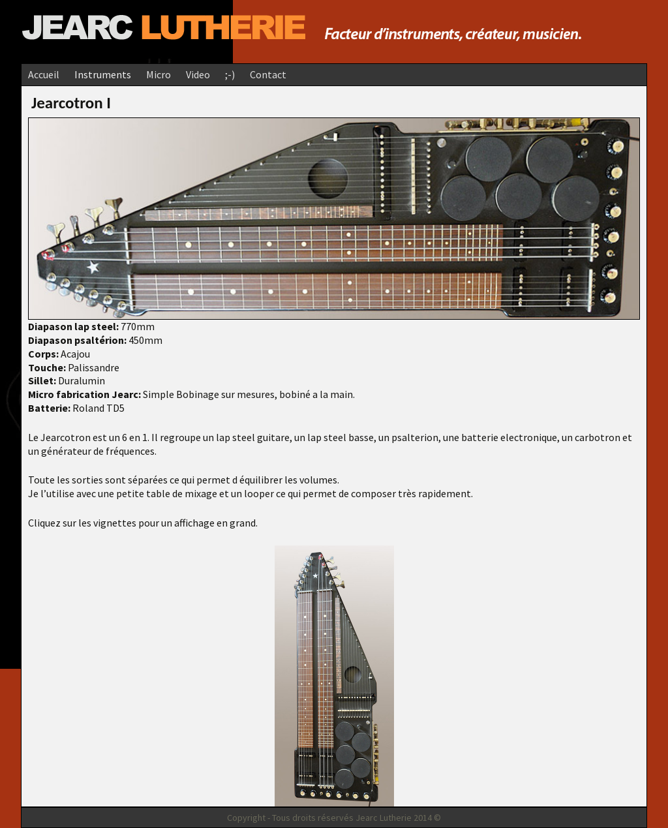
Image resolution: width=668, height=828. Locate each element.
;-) (230, 74)
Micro (158, 74)
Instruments (102, 74)
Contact (268, 74)
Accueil (43, 74)
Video (198, 74)
